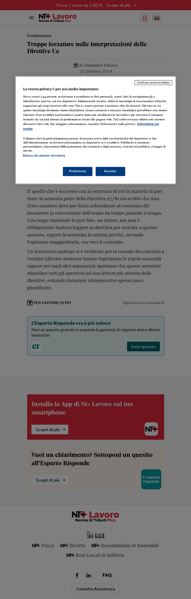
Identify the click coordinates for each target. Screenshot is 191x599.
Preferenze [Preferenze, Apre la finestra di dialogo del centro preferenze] (77, 171)
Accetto (110, 171)
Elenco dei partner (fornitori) (44, 155)
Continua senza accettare (153, 82)
